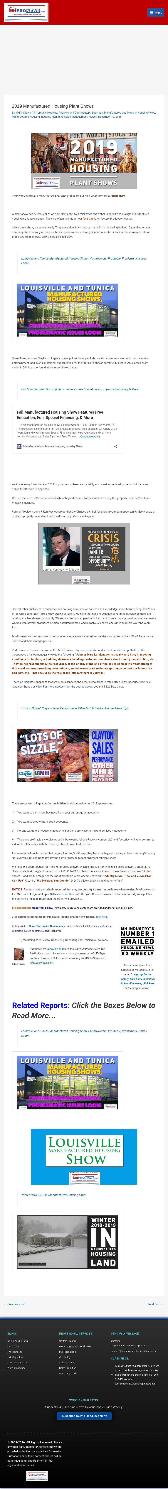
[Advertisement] (84, 53)
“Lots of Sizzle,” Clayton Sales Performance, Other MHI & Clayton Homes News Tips (75, 708)
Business (97, 113)
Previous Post (14, 1304)
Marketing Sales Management (69, 117)
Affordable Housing (45, 113)
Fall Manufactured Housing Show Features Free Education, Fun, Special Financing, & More (80, 389)
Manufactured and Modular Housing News (129, 113)
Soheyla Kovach (56, 949)
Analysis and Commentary (74, 113)
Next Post (156, 1304)
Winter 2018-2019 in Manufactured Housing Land (53, 1195)
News (92, 117)
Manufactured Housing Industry (31, 117)
